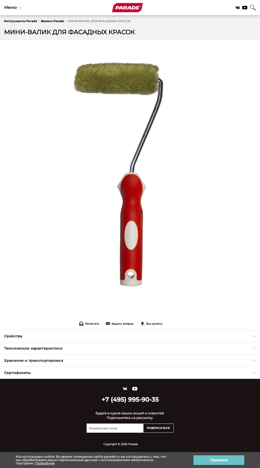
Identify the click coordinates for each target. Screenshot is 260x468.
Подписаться (158, 428)
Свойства (130, 336)
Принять (219, 460)
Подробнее (45, 463)
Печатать (89, 324)
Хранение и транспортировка (130, 360)
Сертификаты (130, 372)
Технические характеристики (130, 348)
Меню (13, 7)
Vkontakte (237, 7)
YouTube (244, 7)
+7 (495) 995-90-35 (130, 399)
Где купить (151, 324)
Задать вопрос (120, 324)
